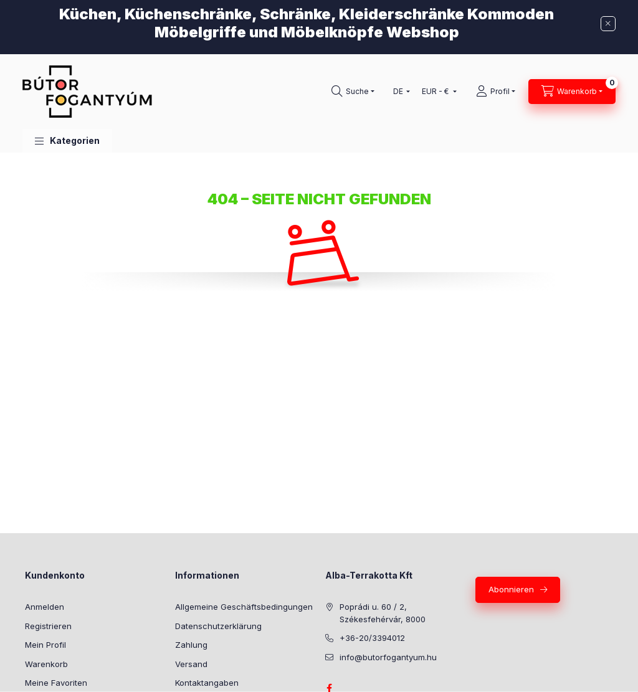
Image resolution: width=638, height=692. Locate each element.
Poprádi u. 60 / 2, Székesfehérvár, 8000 (383, 613)
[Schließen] (608, 23)
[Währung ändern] (436, 91)
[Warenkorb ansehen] (572, 91)
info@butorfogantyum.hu (388, 657)
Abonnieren (511, 589)
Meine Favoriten (56, 683)
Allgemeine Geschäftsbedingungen (244, 607)
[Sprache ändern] (399, 91)
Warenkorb (46, 664)
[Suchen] (353, 91)
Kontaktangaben (207, 683)
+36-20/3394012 (372, 638)
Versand (191, 664)
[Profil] (495, 91)
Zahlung (191, 645)
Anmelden (44, 607)
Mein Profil (45, 645)
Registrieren (48, 626)
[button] (67, 141)
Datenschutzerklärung (218, 626)
